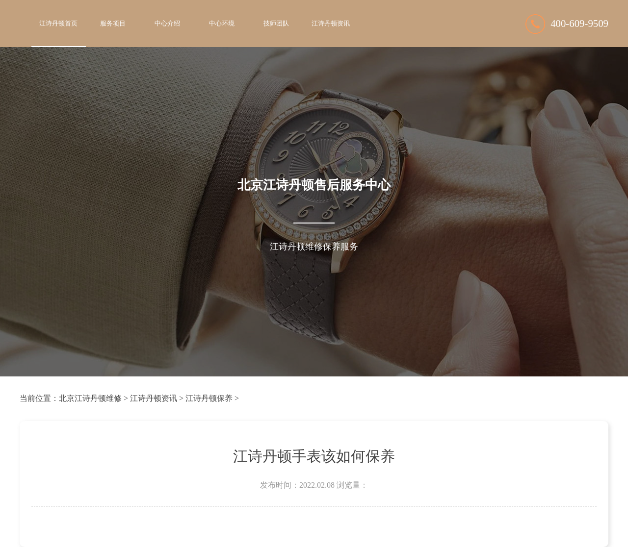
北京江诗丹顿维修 (90, 398)
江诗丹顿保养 (209, 398)
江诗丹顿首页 (58, 23)
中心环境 (222, 23)
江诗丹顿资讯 (331, 23)
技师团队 (276, 23)
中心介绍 (167, 23)
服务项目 (113, 23)
